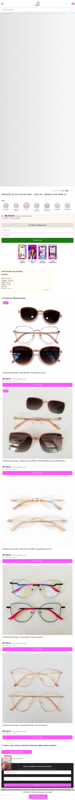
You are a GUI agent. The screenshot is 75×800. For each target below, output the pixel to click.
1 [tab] (35, 185)
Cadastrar (37, 785)
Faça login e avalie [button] (17, 752)
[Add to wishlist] (72, 190)
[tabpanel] (10, 178)
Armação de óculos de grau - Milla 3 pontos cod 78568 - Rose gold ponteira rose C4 (27, 549)
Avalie (66, 190)
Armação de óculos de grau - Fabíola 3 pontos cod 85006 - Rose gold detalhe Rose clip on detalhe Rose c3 (34, 461)
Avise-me (37, 240)
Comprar (38, 385)
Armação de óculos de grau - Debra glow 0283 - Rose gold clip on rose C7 (24, 372)
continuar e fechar (38, 796)
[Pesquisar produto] (71, 9)
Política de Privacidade (44, 792)
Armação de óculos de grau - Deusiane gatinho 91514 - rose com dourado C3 (25, 725)
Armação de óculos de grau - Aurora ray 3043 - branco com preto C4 (23, 637)
